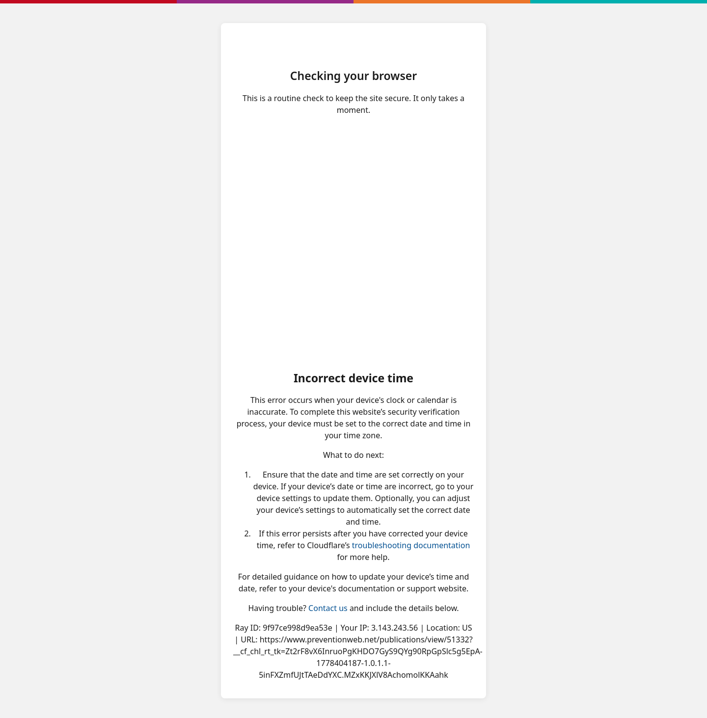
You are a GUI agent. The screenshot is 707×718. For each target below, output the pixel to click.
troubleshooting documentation (411, 545)
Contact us (328, 608)
